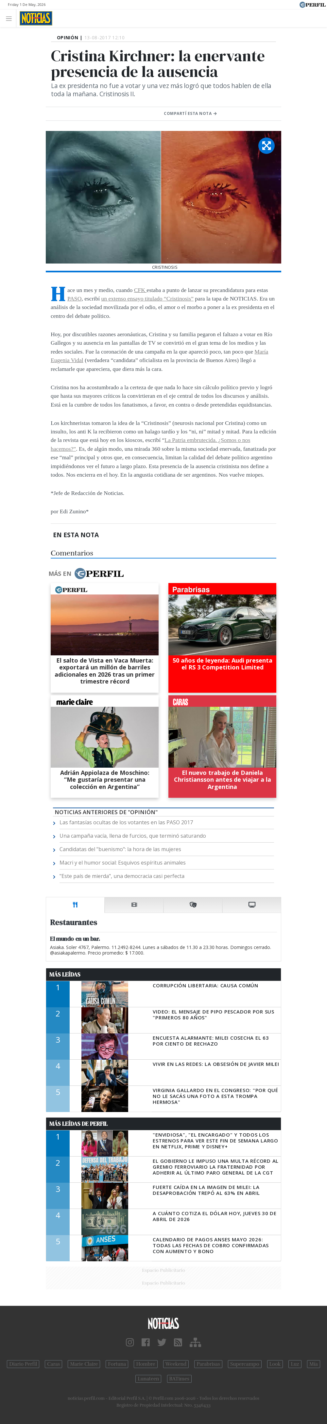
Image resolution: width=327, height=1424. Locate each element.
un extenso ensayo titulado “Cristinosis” (147, 298)
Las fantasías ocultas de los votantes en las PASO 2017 (126, 822)
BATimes (179, 1379)
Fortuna (117, 1364)
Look (275, 1364)
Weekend (176, 1364)
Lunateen (148, 1379)
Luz (295, 1364)
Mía (313, 1364)
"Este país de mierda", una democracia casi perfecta (122, 876)
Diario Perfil (23, 1364)
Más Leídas (64, 974)
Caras (53, 1364)
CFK (140, 290)
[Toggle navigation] (10, 18)
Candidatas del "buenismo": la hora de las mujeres (120, 849)
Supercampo (244, 1364)
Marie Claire (84, 1364)
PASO (74, 298)
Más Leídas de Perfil (78, 1124)
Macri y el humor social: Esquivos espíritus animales (123, 862)
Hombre (145, 1364)
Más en (86, 573)
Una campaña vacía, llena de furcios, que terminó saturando (133, 835)
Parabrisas (208, 1364)
